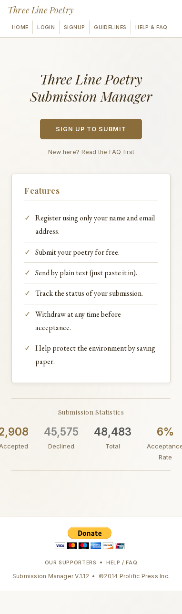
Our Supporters (71, 562)
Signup (74, 27)
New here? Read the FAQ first (91, 152)
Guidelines (110, 27)
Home (20, 27)
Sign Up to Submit (91, 129)
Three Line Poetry (40, 9)
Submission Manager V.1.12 (50, 576)
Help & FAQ (151, 27)
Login (46, 27)
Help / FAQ (122, 562)
